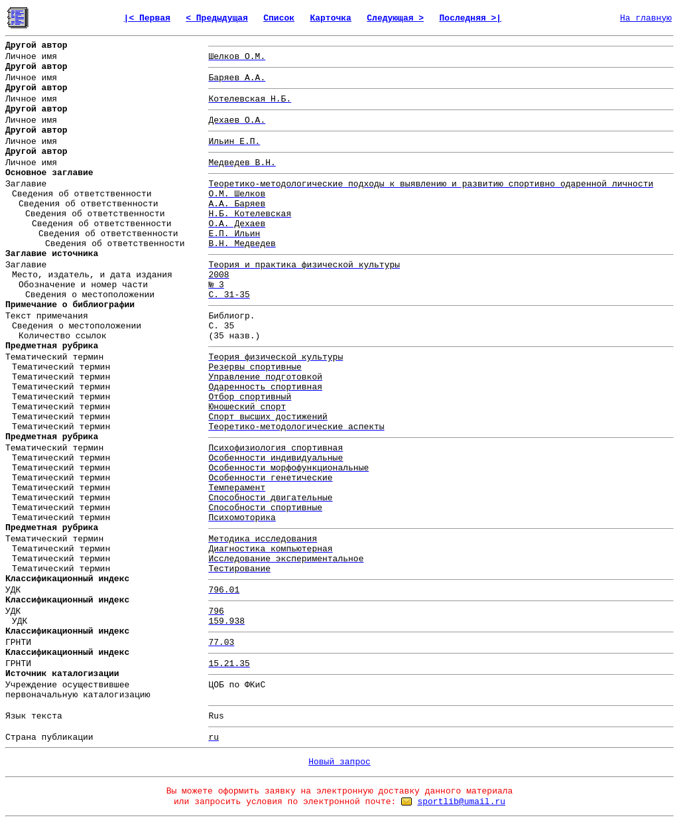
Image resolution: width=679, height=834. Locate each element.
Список (278, 18)
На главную (646, 18)
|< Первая (147, 18)
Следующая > (395, 18)
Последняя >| (471, 18)
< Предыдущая (217, 18)
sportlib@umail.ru (461, 802)
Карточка (330, 18)
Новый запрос (339, 762)
